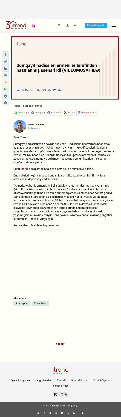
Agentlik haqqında (20, 380)
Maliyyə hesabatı (43, 380)
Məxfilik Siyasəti (101, 380)
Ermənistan (40, 303)
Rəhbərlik (62, 380)
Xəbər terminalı (95, 25)
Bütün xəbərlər (34, 128)
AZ (75, 25)
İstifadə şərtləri (61, 385)
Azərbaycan (22, 303)
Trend (24, 168)
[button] (5, 55)
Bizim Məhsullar (79, 380)
